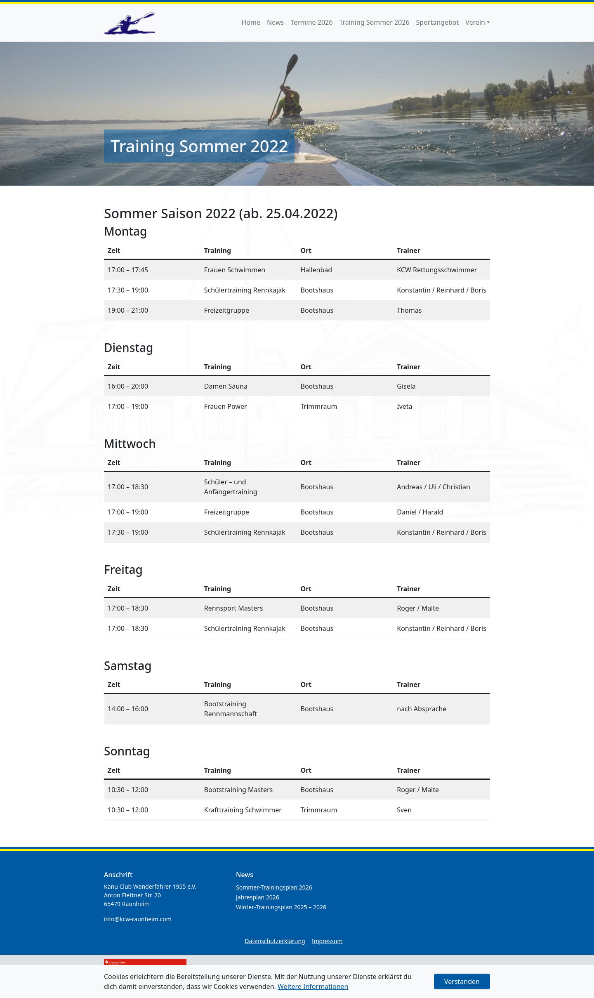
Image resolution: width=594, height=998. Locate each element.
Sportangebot (437, 22)
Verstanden (462, 981)
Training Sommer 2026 (374, 22)
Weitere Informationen (313, 986)
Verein (475, 22)
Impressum (327, 941)
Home (251, 22)
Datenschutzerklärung (275, 941)
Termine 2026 (311, 22)
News (275, 22)
